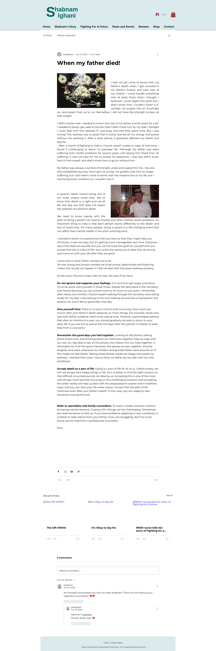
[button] (173, 14)
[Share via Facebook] (58, 471)
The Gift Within (56, 527)
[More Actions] (157, 586)
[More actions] (157, 54)
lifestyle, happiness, (66, 35)
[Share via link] (78, 471)
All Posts (47, 35)
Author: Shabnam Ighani (114, 643)
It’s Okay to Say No (103, 527)
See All (169, 495)
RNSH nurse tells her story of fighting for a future (150, 529)
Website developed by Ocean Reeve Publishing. (100, 647)
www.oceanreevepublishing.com (132, 647)
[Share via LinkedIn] (72, 471)
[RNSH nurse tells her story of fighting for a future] (153, 512)
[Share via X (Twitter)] (65, 471)
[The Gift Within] (63, 512)
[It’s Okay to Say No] (108, 512)
